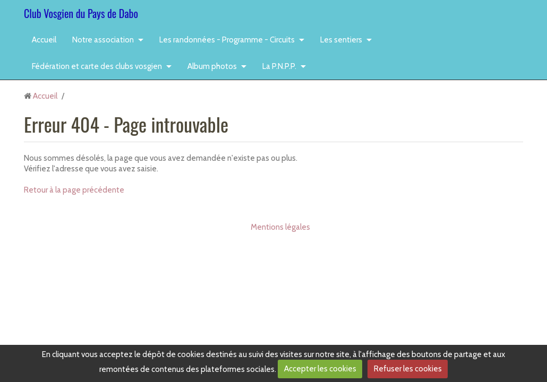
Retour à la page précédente (74, 190)
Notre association (103, 40)
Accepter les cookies (320, 369)
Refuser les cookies (408, 369)
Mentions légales (280, 227)
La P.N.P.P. (279, 66)
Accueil (44, 40)
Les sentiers (341, 40)
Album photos (212, 66)
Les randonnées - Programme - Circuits (227, 40)
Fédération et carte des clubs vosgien (97, 66)
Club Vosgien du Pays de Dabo (81, 13)
